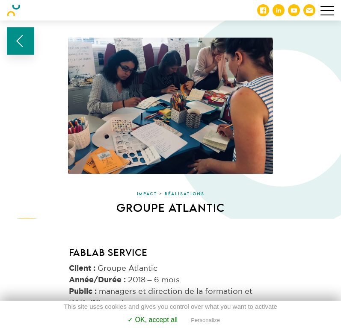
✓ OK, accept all (153, 319)
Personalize (205, 320)
